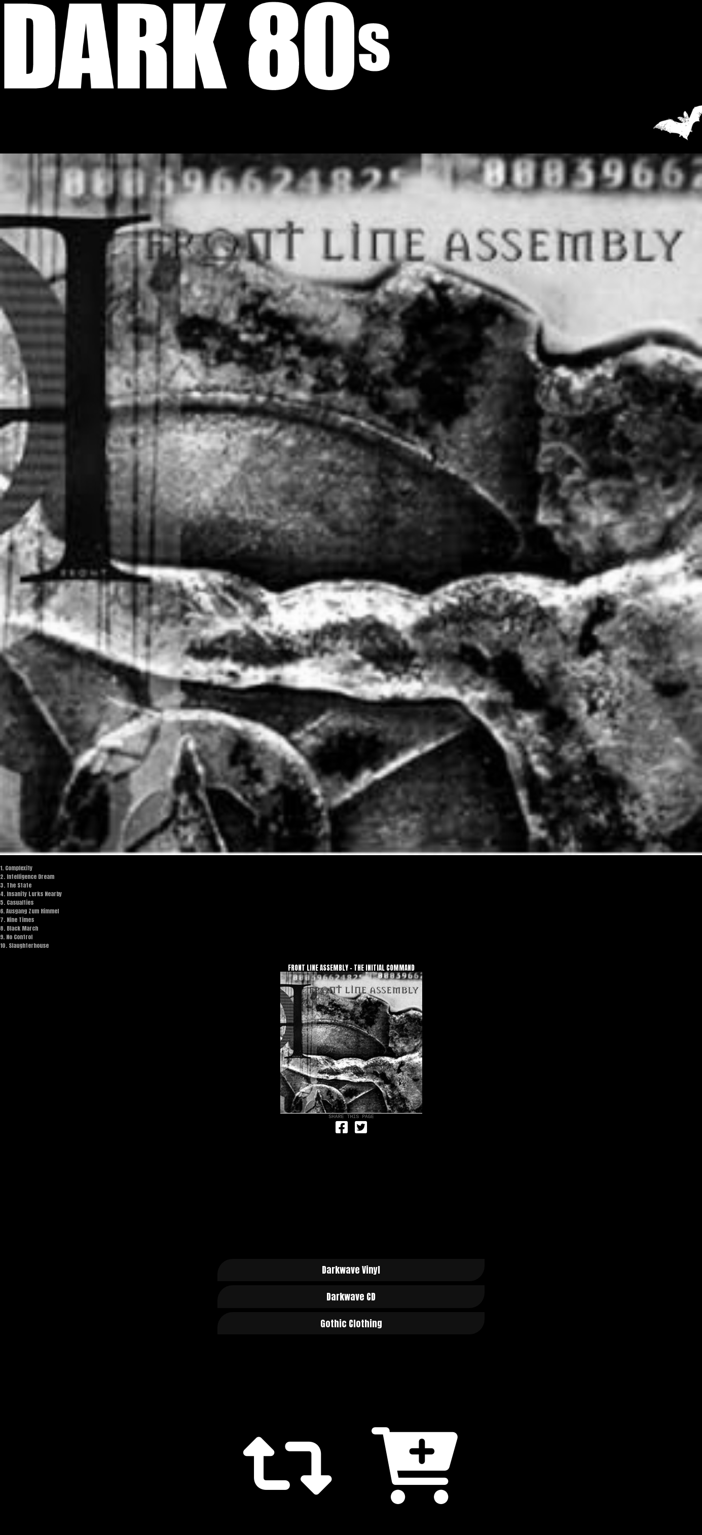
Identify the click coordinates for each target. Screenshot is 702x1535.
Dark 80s (351, 46)
